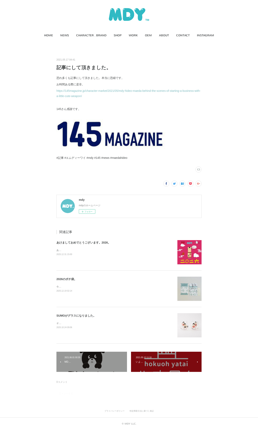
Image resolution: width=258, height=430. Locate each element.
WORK (133, 35)
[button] (48, 35)
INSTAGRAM (205, 35)
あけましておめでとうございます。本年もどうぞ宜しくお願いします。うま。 (98, 250)
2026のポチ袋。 (66, 279)
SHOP (118, 35)
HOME (48, 35)
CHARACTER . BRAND (91, 35)
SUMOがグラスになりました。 (76, 315)
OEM (148, 35)
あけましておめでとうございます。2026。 (83, 242)
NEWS (64, 35)
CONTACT (183, 35)
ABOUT (164, 35)
